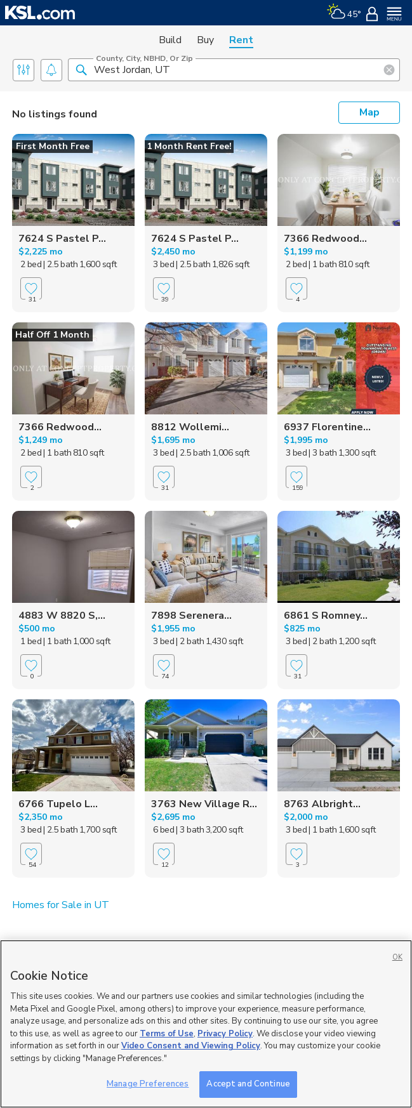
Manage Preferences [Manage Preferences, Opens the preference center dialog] (148, 1084)
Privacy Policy (225, 1033)
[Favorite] (31, 300)
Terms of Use (167, 1033)
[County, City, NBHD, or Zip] (234, 69)
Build (170, 40)
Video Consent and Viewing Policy (190, 1046)
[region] (206, 1024)
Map (369, 112)
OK (397, 957)
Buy (205, 40)
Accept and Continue (247, 1084)
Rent (241, 40)
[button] (81, 69)
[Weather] (343, 12)
